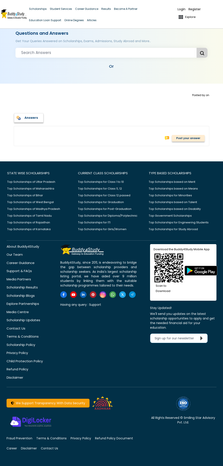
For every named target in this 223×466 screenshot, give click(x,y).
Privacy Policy (17, 352)
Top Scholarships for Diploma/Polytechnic (107, 216)
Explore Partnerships (23, 303)
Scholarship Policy (21, 344)
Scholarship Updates (23, 320)
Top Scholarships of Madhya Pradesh (33, 209)
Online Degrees (74, 20)
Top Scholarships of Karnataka (29, 229)
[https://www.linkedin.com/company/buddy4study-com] (83, 294)
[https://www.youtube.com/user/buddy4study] (73, 294)
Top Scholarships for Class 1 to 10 (101, 182)
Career (12, 448)
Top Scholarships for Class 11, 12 (100, 188)
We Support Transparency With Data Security (48, 403)
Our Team (15, 254)
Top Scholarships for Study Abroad (173, 229)
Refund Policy (17, 369)
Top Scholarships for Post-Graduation (104, 209)
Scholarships (38, 9)
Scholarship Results (22, 287)
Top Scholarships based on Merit (172, 182)
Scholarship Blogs (21, 295)
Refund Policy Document (114, 438)
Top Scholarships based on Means (173, 188)
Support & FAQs (19, 271)
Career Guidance (86, 9)
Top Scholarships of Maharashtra (30, 188)
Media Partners (19, 279)
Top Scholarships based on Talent (173, 202)
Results (106, 9)
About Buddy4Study (23, 246)
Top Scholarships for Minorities (170, 195)
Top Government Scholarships (170, 216)
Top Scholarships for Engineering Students (179, 222)
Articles (92, 20)
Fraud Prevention (19, 438)
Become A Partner (125, 9)
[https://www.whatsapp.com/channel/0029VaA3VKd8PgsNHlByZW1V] (112, 294)
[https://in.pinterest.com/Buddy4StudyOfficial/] (93, 294)
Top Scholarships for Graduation (101, 202)
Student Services (61, 9)
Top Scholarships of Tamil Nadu (29, 216)
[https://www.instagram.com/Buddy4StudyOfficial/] (103, 294)
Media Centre (18, 312)
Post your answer (188, 138)
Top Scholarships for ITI (94, 222)
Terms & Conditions (23, 336)
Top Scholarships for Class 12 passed (104, 195)
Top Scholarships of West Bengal (30, 202)
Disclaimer (15, 377)
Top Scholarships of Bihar (25, 195)
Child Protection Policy (25, 361)
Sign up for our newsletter (180, 338)
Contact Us (16, 328)
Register (194, 9)
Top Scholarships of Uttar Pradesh (31, 182)
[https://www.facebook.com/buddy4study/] (63, 294)
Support (95, 304)
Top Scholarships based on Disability (175, 209)
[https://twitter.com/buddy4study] (122, 294)
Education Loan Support (45, 20)
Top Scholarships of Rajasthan (28, 222)
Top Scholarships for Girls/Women (102, 229)
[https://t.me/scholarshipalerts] (132, 294)
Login (181, 9)
